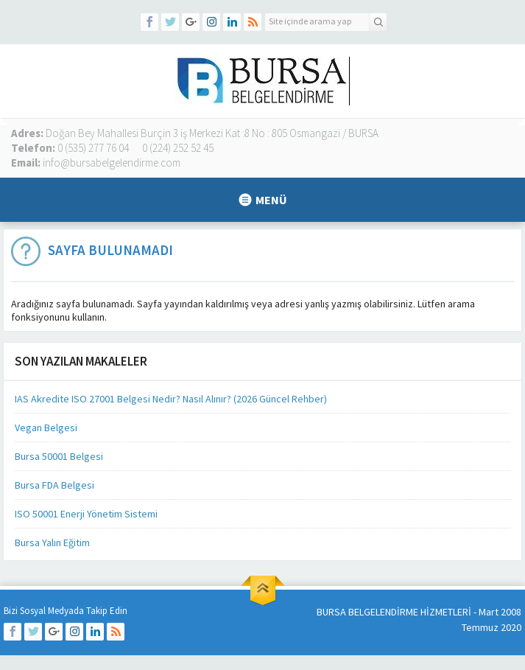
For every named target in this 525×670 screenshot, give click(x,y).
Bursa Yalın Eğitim (52, 542)
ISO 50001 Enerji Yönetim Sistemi (86, 513)
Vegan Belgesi (46, 427)
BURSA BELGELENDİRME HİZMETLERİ (394, 611)
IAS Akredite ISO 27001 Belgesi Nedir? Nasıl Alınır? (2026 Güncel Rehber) (171, 398)
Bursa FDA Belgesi (54, 485)
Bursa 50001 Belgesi (59, 456)
